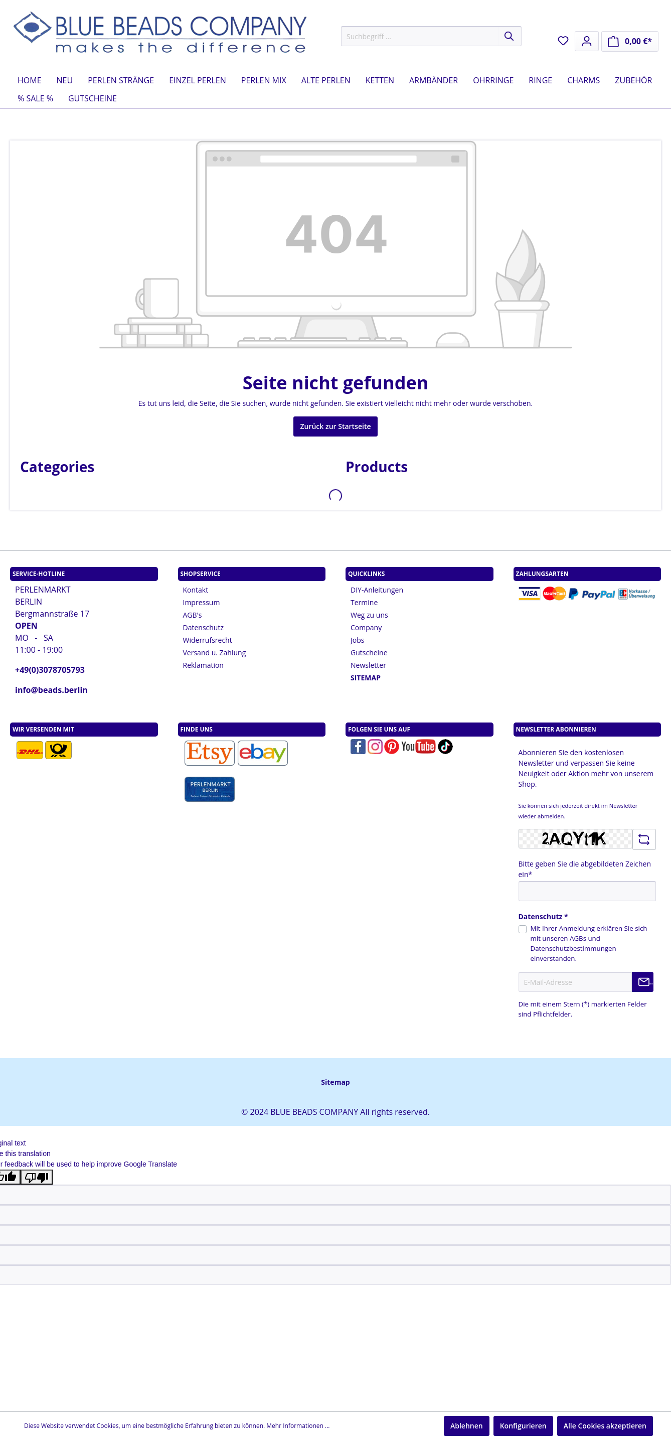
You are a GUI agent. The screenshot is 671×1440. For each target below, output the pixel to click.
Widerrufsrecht (207, 640)
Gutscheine (369, 652)
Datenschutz (203, 627)
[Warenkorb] (629, 41)
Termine (364, 602)
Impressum (201, 602)
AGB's (192, 615)
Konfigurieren (523, 1425)
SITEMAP (366, 677)
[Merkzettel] (563, 40)
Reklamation (203, 665)
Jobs (357, 640)
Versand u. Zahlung (214, 652)
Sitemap (335, 1082)
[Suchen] (510, 36)
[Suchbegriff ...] (419, 36)
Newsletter (368, 665)
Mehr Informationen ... (297, 1425)
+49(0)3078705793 (50, 669)
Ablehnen (466, 1425)
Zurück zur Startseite (335, 426)
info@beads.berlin (51, 689)
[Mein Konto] (587, 41)
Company (366, 627)
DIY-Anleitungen (377, 590)
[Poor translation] (37, 1177)
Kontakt (196, 590)
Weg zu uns (369, 615)
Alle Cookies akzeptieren (605, 1425)
